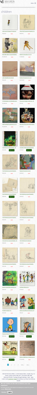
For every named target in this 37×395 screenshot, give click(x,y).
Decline (4, 392)
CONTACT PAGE (12, 379)
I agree (10, 392)
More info (8, 389)
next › (22, 364)
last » (28, 364)
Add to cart (11, 150)
